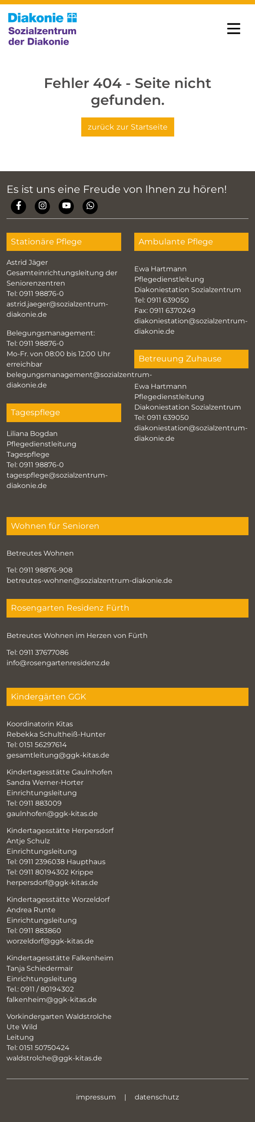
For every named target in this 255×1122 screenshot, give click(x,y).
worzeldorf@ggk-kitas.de (50, 941)
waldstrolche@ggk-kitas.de (54, 1058)
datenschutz (157, 1097)
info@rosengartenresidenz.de (58, 663)
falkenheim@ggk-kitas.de (52, 999)
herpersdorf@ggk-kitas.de (52, 882)
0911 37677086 (44, 652)
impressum (96, 1097)
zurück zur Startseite (128, 126)
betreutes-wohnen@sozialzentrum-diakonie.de (89, 580)
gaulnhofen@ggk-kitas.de (52, 814)
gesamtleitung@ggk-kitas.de (58, 755)
